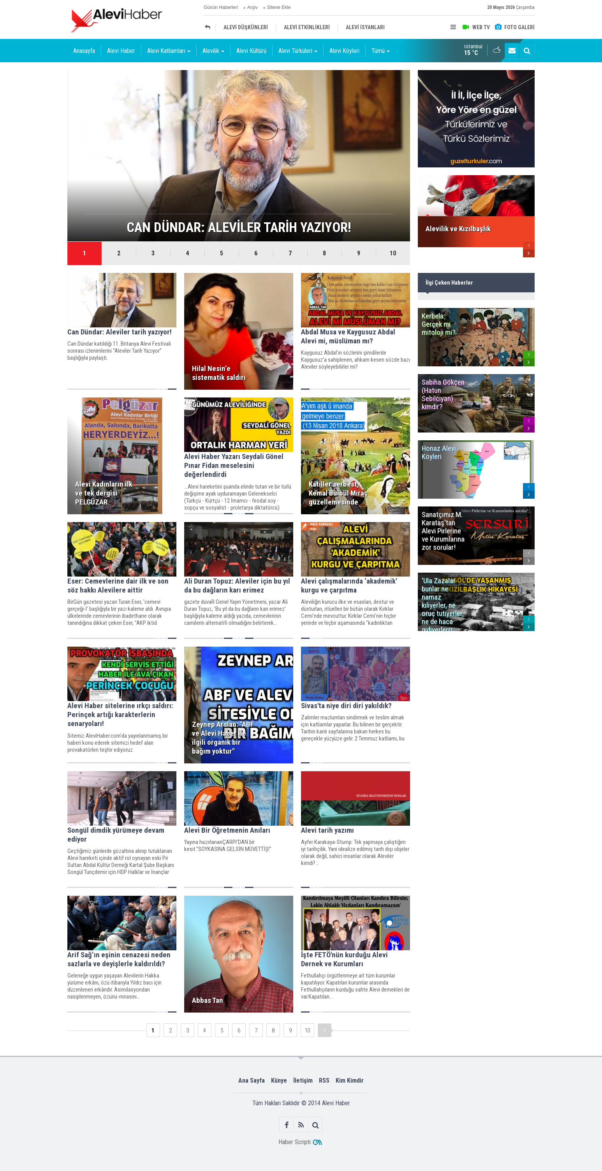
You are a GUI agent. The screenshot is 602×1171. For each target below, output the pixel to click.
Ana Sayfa (251, 1080)
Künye (279, 1080)
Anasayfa (84, 51)
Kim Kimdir (350, 1080)
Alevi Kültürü (251, 51)
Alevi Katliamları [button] (168, 51)
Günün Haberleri (221, 7)
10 (393, 253)
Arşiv (252, 7)
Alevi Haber (121, 51)
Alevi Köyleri (344, 51)
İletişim (303, 1080)
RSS (324, 1080)
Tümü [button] (380, 51)
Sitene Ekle (279, 7)
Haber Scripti (294, 1142)
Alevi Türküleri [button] (297, 51)
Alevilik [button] (213, 51)
